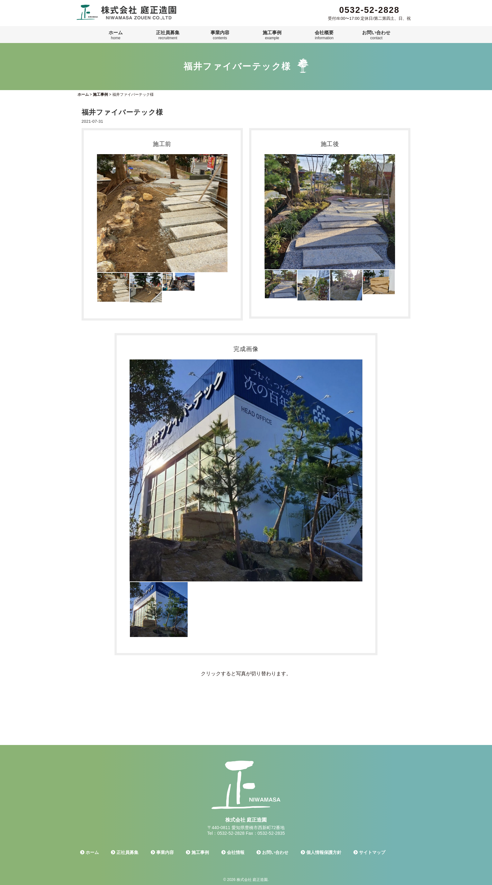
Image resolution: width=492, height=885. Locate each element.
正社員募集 (167, 35)
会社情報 (232, 852)
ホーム (116, 35)
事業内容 (220, 35)
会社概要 (324, 35)
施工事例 (272, 35)
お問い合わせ (376, 35)
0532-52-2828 (369, 10)
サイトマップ (369, 852)
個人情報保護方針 (321, 852)
